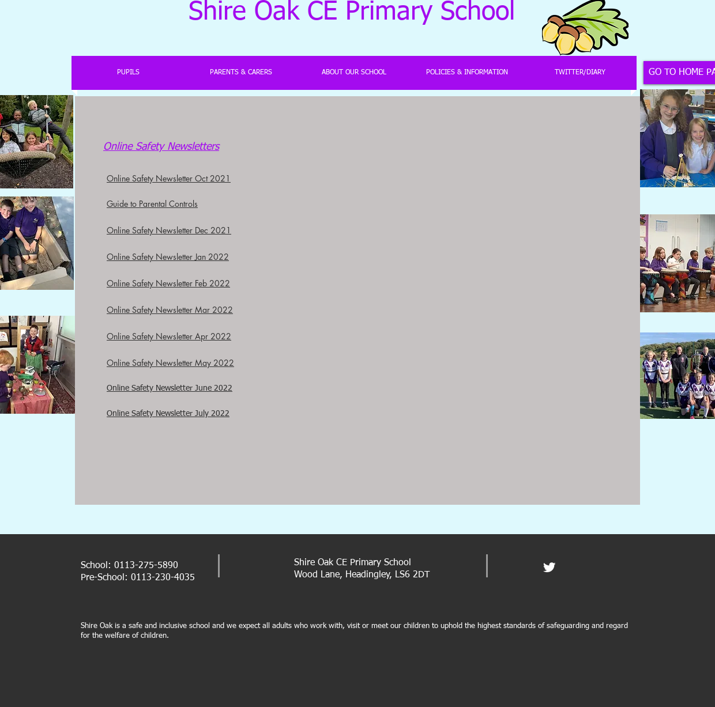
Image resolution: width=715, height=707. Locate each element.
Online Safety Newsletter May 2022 (170, 362)
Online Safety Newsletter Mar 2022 (170, 309)
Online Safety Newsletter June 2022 (169, 388)
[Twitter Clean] (549, 567)
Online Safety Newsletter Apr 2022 (169, 336)
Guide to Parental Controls (152, 203)
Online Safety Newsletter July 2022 (168, 414)
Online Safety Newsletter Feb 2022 (168, 283)
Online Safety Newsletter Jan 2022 (168, 256)
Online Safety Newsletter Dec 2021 (169, 230)
